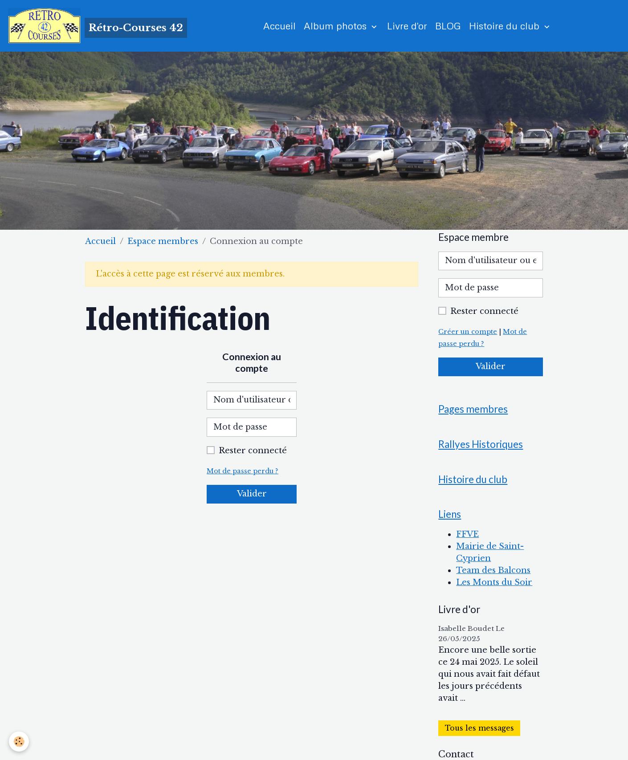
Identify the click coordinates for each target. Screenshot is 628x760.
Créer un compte (467, 332)
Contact (456, 754)
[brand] (97, 26)
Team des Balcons (493, 570)
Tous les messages (479, 728)
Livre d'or (407, 26)
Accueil (279, 26)
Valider (252, 494)
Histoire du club (505, 26)
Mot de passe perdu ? (242, 471)
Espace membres (162, 241)
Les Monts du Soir (494, 582)
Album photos (336, 26)
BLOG (448, 26)
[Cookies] (19, 742)
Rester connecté (253, 450)
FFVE (467, 534)
